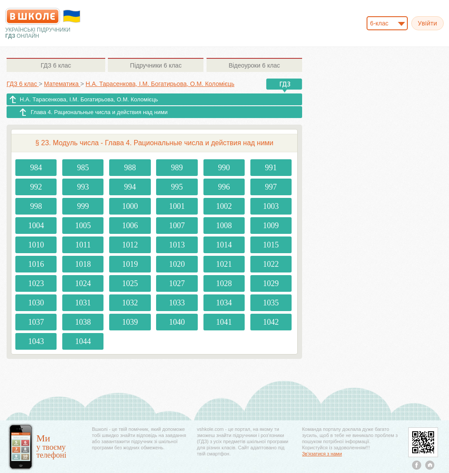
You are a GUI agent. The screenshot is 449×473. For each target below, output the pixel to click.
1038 (83, 322)
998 (36, 206)
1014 (224, 244)
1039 (130, 322)
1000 (130, 206)
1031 (83, 302)
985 (83, 167)
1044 (83, 341)
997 (271, 187)
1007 (177, 225)
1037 (36, 322)
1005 (83, 225)
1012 (130, 244)
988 (130, 167)
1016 (36, 264)
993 (83, 187)
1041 (224, 322)
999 (83, 206)
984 (36, 167)
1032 (130, 302)
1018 (83, 264)
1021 (224, 264)
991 (271, 167)
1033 (177, 302)
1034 (224, 302)
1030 (36, 302)
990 (224, 167)
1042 (271, 322)
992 (36, 187)
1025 (130, 283)
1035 (271, 302)
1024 (83, 283)
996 (224, 187)
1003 (271, 206)
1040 (177, 322)
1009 (271, 225)
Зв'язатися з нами (322, 453)
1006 (130, 225)
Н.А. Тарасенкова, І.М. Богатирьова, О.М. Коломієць (89, 99)
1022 (271, 264)
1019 (130, 264)
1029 (271, 283)
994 (130, 187)
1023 (36, 283)
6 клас (56, 65)
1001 (177, 206)
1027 (177, 283)
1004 (36, 225)
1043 (36, 341)
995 (177, 187)
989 (177, 167)
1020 (177, 264)
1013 (177, 244)
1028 (224, 283)
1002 (224, 206)
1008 (224, 225)
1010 (36, 244)
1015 (271, 244)
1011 (83, 244)
